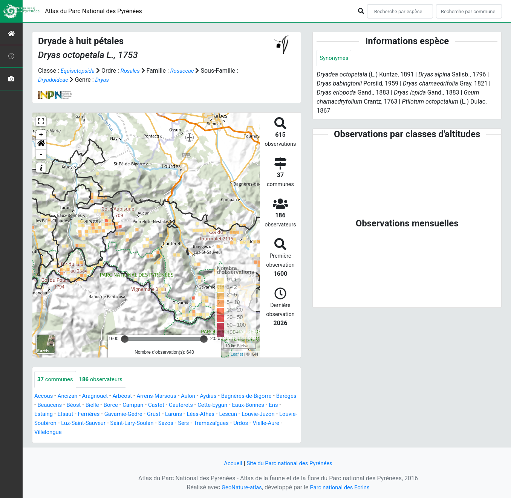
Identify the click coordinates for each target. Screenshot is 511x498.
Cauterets (214, 405)
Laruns (222, 414)
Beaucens (74, 405)
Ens (64, 414)
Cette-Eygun (247, 405)
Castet (187, 405)
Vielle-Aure (111, 432)
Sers (254, 423)
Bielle (119, 405)
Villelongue (145, 432)
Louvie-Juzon (52, 423)
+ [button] (41, 134)
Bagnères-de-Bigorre (261, 396)
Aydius (220, 396)
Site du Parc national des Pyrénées (290, 463)
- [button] (41, 154)
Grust (201, 414)
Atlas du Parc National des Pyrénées (93, 11)
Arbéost (128, 396)
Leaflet (237, 354)
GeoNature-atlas (239, 487)
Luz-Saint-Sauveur (146, 423)
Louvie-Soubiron (96, 423)
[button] (41, 145)
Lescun (280, 414)
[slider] (125, 339)
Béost (99, 405)
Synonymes (335, 58)
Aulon (199, 396)
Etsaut (106, 414)
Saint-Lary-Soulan (198, 423)
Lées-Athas (251, 414)
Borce (139, 405)
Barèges (45, 405)
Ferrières (131, 414)
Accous (44, 396)
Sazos (234, 423)
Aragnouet (99, 396)
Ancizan (70, 396)
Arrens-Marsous (165, 396)
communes (56, 379)
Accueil (229, 463)
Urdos (85, 432)
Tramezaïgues (53, 432)
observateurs (105, 379)
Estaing (83, 414)
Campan (162, 405)
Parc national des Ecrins (341, 487)
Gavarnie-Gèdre (168, 414)
